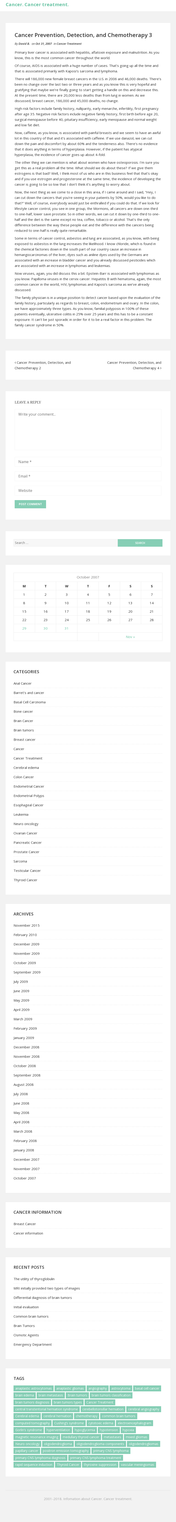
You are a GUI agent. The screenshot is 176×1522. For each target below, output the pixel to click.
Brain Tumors (24, 1325)
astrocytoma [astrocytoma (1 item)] (120, 1388)
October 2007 (25, 1178)
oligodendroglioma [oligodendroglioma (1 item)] (58, 1444)
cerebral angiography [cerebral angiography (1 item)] (143, 1409)
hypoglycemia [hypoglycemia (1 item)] (85, 1430)
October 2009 (25, 962)
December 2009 (26, 944)
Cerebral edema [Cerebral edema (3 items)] (27, 1416)
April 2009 (22, 1009)
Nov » (130, 636)
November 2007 (27, 1168)
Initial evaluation (26, 1307)
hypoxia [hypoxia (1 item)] (128, 1430)
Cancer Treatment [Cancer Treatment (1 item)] (99, 1402)
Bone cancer (23, 711)
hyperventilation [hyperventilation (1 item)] (58, 1430)
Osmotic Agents (26, 1335)
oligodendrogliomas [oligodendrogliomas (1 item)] (143, 1444)
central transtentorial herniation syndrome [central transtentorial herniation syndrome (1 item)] (46, 1409)
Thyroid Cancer (25, 880)
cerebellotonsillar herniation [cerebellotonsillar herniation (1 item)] (103, 1409)
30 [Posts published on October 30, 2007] (46, 628)
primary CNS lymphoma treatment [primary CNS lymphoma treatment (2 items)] (95, 1458)
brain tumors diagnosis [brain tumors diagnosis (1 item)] (32, 1402)
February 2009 (25, 1028)
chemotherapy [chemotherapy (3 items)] (86, 1416)
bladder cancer (74, 260)
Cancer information (28, 1233)
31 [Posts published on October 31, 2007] (67, 628)
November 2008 (27, 1056)
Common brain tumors (31, 1316)
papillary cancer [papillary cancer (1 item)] (26, 1450)
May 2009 (21, 1000)
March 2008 (23, 1131)
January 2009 (24, 1037)
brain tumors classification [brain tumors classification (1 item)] (111, 1395)
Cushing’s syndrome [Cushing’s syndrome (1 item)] (69, 1423)
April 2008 (22, 1122)
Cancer (19, 748)
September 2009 (27, 972)
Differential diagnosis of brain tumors (43, 1297)
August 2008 (24, 1084)
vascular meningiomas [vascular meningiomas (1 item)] (137, 1464)
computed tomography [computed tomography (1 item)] (32, 1423)
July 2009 (21, 981)
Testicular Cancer (27, 870)
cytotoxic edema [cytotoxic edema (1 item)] (100, 1423)
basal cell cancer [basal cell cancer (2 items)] (147, 1388)
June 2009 (21, 991)
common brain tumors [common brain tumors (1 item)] (118, 1416)
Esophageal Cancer (29, 805)
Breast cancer (25, 739)
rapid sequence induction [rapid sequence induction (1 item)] (33, 1464)
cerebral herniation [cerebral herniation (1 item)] (57, 1416)
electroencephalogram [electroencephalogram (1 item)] (134, 1423)
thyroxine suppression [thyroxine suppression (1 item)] (100, 1464)
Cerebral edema (26, 767)
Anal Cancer (23, 683)
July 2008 (21, 1094)
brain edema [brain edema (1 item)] (24, 1395)
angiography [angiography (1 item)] (97, 1388)
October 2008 (25, 1065)
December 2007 (26, 1159)
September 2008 (27, 1075)
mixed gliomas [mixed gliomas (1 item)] (136, 1437)
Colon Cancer (24, 777)
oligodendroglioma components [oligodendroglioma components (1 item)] (100, 1444)
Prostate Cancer (26, 851)
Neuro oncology (26, 823)
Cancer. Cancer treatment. (37, 4)
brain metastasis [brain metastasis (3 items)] (50, 1395)
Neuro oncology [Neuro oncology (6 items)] (27, 1444)
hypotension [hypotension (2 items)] (109, 1430)
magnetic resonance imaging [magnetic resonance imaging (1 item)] (36, 1437)
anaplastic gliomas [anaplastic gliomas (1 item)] (70, 1388)
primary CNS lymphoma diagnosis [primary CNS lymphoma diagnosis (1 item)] (40, 1458)
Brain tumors (24, 730)
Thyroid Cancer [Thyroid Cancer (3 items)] (68, 1464)
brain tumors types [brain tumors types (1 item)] (68, 1402)
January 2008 (24, 1150)
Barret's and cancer (29, 692)
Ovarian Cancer (25, 833)
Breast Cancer (25, 1223)
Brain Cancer (23, 720)
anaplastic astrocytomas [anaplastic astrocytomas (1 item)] (33, 1388)
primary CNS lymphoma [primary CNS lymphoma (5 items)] (111, 1450)
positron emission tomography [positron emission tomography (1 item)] (66, 1450)
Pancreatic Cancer (28, 842)
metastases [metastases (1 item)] (112, 1437)
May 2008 (21, 1112)
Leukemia (21, 814)
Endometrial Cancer (29, 786)
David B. (24, 44)
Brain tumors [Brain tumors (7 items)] (77, 1395)
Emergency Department (33, 1344)
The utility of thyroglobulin (34, 1279)
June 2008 (21, 1103)
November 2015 (27, 925)
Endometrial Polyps (29, 795)
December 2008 (26, 1047)
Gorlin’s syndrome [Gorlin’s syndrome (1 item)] (28, 1430)
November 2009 (27, 953)
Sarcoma (20, 861)
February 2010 (25, 934)
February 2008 (25, 1140)
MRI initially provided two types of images (47, 1288)
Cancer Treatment (69, 44)
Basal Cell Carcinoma (30, 702)
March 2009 (23, 1019)
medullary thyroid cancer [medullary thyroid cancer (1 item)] (81, 1437)
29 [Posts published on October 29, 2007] (24, 628)
